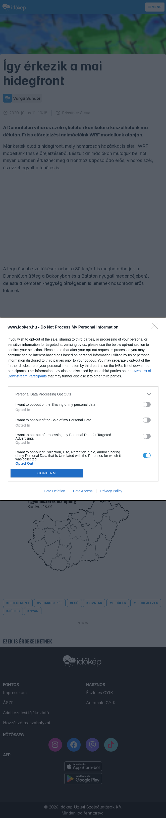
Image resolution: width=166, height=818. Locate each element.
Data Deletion (54, 491)
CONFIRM (46, 473)
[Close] (156, 327)
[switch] (147, 404)
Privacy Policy (111, 491)
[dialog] (83, 409)
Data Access (82, 491)
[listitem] (83, 394)
